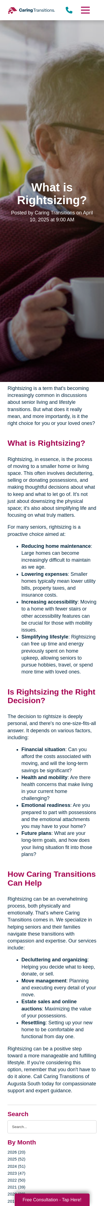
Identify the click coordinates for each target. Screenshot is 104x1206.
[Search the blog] (51, 1126)
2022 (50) (16, 1180)
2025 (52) (16, 1159)
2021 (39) (16, 1187)
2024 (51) (16, 1166)
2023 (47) (16, 1173)
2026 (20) (16, 1152)
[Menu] (85, 10)
